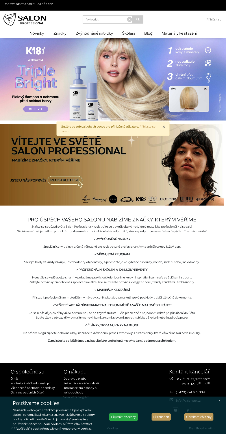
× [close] (163, 126)
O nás (15, 378)
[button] (17, 81)
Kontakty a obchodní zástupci (31, 383)
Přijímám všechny (123, 417)
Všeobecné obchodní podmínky (33, 388)
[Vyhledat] (138, 19)
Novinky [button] (37, 33)
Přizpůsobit (161, 417)
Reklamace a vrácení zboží (81, 383)
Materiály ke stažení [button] (179, 33)
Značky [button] (60, 33)
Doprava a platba (74, 378)
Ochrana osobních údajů (27, 392)
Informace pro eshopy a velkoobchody (79, 390)
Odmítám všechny (199, 417)
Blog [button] (148, 33)
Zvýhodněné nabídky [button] (94, 33)
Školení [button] (128, 33)
